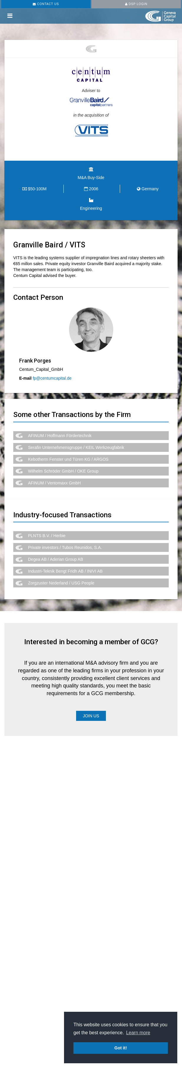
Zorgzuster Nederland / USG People (61, 583)
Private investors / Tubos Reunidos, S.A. (65, 547)
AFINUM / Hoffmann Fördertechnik (59, 435)
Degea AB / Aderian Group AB (55, 559)
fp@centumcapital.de (52, 378)
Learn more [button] (138, 1032)
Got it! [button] (120, 1048)
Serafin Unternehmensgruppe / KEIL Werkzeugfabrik (76, 447)
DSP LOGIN (136, 4)
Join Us (91, 715)
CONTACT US (46, 4)
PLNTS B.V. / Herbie (46, 535)
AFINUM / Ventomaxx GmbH (54, 483)
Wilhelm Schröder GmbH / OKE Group (63, 471)
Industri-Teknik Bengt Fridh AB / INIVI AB (65, 571)
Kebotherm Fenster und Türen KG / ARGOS (68, 459)
